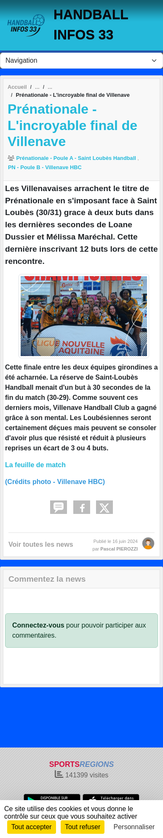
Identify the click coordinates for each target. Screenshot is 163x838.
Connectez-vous (38, 625)
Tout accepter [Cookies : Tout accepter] (31, 826)
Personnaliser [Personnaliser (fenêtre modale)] (134, 826)
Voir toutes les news (40, 544)
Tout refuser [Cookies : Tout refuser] (82, 826)
